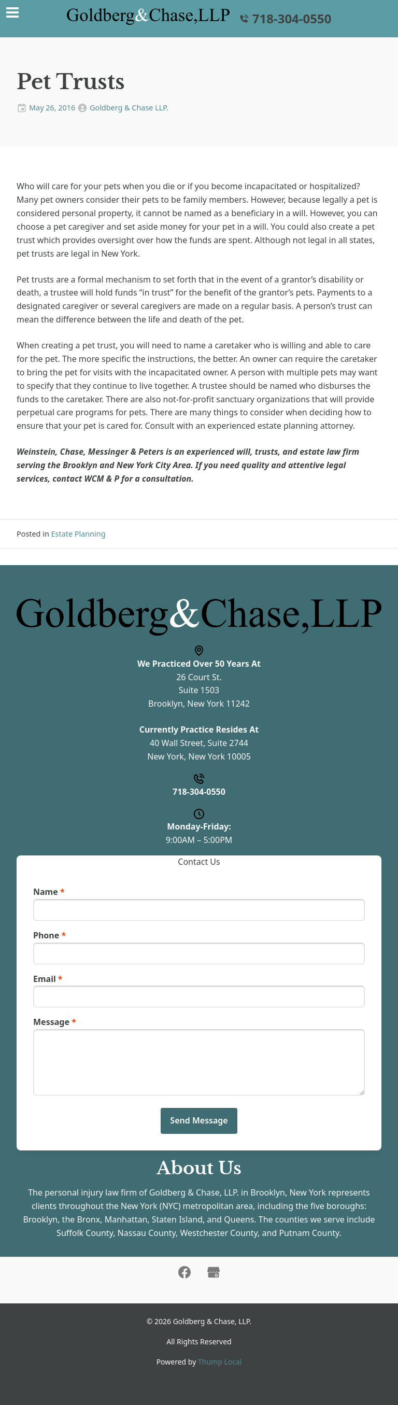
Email (48, 979)
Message (54, 1022)
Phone (49, 935)
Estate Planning (78, 534)
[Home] (148, 16)
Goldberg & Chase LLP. (129, 108)
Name (49, 891)
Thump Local (219, 1362)
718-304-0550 (285, 18)
